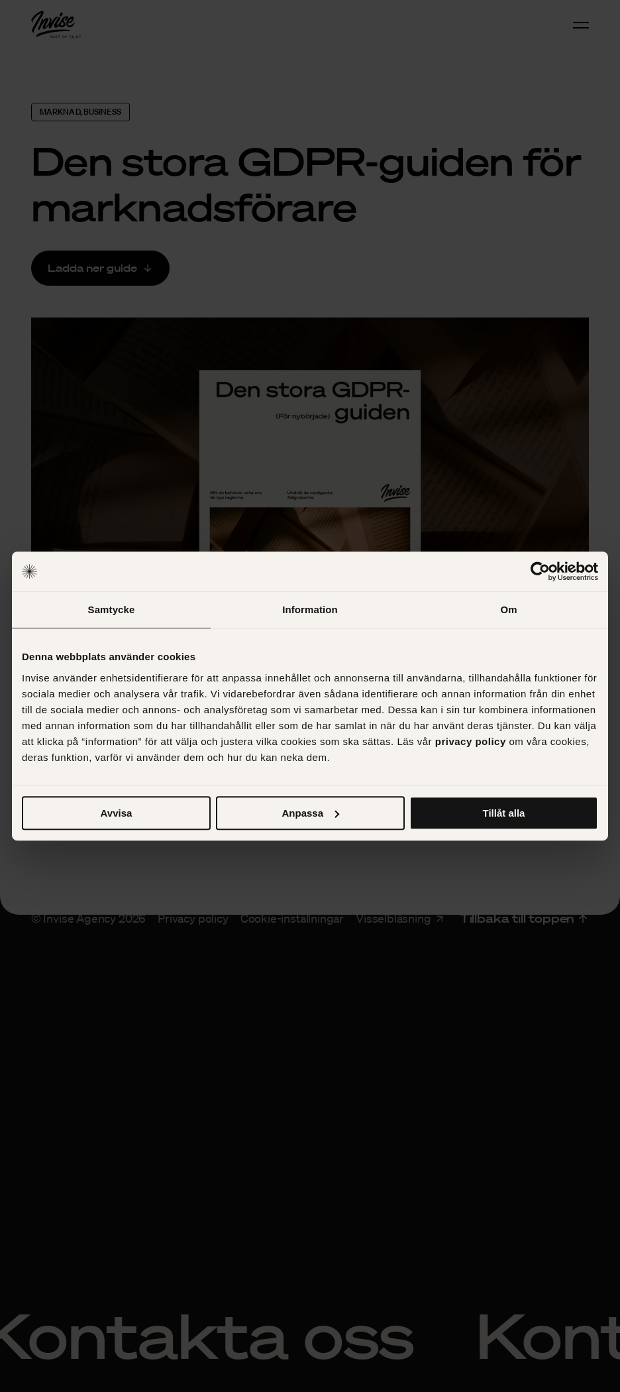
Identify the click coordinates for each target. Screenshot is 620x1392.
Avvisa (116, 813)
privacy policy (470, 741)
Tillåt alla (504, 813)
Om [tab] (508, 609)
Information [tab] (310, 609)
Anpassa (310, 813)
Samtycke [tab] (111, 609)
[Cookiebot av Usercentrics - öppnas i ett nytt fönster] (540, 571)
